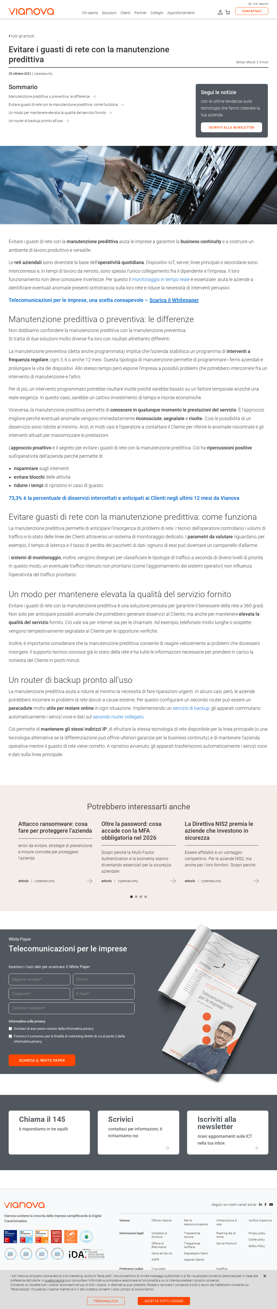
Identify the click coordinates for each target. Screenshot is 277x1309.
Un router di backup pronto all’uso (36, 121)
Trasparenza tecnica (192, 1235)
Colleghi (157, 13)
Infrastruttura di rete (226, 1222)
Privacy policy (257, 1233)
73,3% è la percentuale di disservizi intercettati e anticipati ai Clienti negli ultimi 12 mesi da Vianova (124, 498)
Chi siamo (90, 13)
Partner (140, 13)
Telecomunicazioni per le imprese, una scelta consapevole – (104, 300)
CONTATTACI (252, 11)
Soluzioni (109, 13)
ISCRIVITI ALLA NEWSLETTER (231, 127)
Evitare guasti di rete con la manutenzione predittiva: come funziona (63, 104)
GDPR (155, 1259)
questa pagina (54, 1280)
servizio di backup (191, 708)
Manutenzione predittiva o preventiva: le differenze (49, 96)
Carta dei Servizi (162, 1253)
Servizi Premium (226, 1243)
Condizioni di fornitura (159, 1235)
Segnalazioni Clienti (196, 1253)
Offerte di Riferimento (159, 1245)
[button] (131, 896)
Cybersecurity (43, 73)
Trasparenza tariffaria (192, 1245)
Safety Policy (257, 1246)
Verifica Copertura (260, 1220)
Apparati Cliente (194, 1259)
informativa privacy (80, 1029)
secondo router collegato (118, 716)
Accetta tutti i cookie (164, 1301)
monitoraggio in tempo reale (161, 279)
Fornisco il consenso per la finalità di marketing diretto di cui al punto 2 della (69, 1038)
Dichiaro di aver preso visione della (54, 1029)
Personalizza (106, 1301)
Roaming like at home (226, 1235)
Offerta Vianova (161, 1220)
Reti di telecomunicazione (196, 1222)
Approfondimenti (181, 13)
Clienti (125, 13)
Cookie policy (257, 1239)
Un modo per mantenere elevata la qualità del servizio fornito (57, 113)
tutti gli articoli (21, 36)
